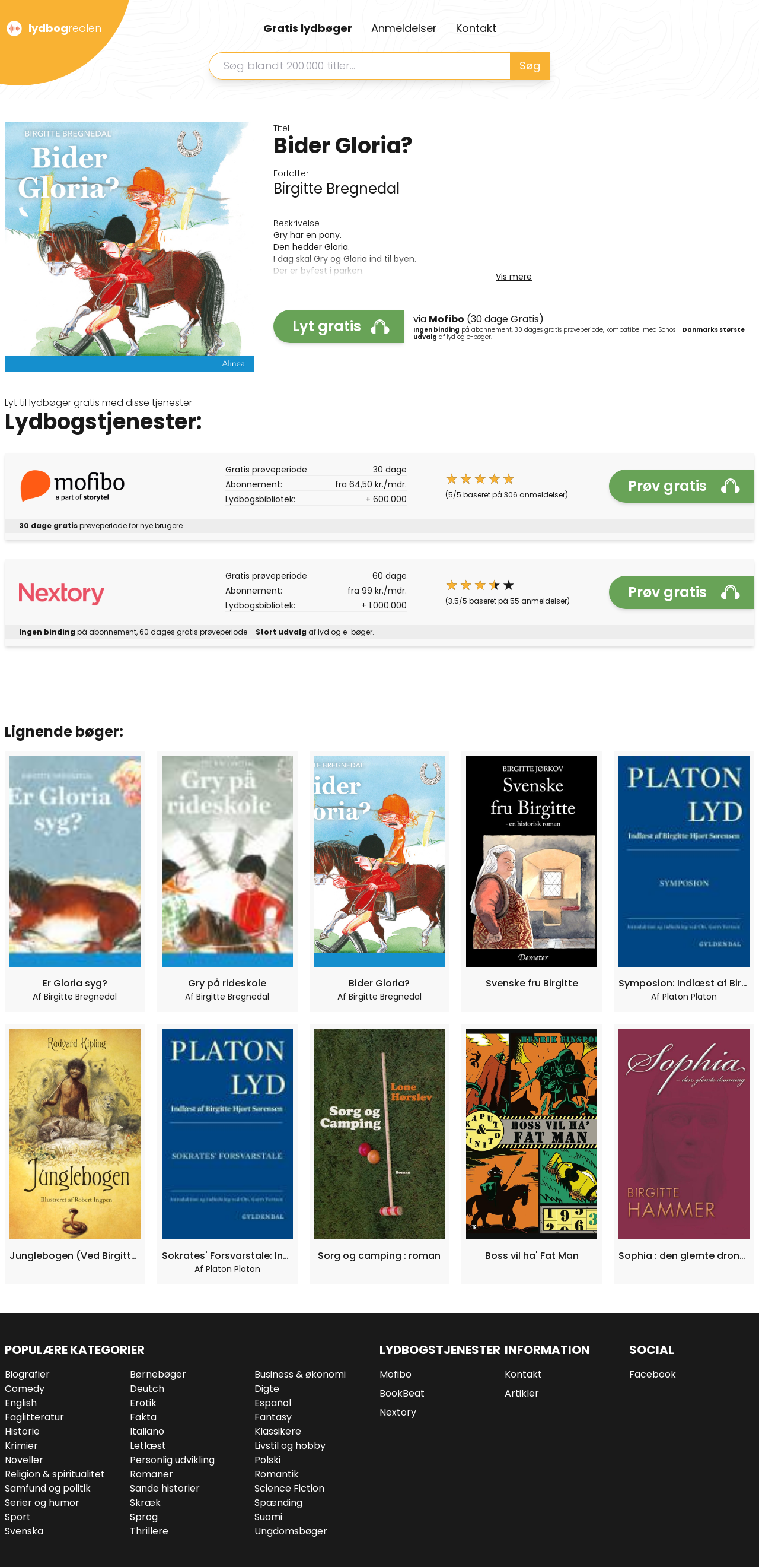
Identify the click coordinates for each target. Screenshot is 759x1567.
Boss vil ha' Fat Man (532, 1256)
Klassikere (277, 1431)
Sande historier (165, 1488)
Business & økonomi (300, 1374)
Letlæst (148, 1445)
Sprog (144, 1517)
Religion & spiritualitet (55, 1474)
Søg (529, 65)
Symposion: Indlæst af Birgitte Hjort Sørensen (684, 983)
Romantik (276, 1474)
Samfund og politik (48, 1488)
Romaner (151, 1474)
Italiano (147, 1431)
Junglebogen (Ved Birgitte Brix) (75, 1256)
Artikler (522, 1393)
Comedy (24, 1388)
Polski (267, 1460)
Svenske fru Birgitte (532, 983)
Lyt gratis (341, 326)
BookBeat (402, 1393)
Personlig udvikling (172, 1460)
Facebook (652, 1374)
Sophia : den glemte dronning (684, 1256)
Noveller (24, 1460)
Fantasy (273, 1417)
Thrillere (149, 1531)
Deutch (147, 1388)
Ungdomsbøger (290, 1531)
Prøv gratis (684, 486)
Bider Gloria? (379, 983)
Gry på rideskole (227, 983)
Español (272, 1403)
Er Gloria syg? (75, 983)
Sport (18, 1517)
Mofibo (396, 1374)
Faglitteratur (34, 1417)
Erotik (143, 1403)
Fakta (143, 1417)
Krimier (21, 1445)
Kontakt (476, 28)
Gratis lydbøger (307, 28)
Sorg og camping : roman (379, 1256)
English (21, 1403)
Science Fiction (289, 1488)
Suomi (268, 1517)
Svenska (24, 1531)
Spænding (278, 1502)
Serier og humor (42, 1502)
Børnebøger (158, 1374)
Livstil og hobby (290, 1445)
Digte (266, 1388)
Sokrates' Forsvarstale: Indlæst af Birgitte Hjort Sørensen (227, 1256)
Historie (22, 1431)
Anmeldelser (404, 28)
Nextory (398, 1412)
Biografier (27, 1374)
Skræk (145, 1502)
